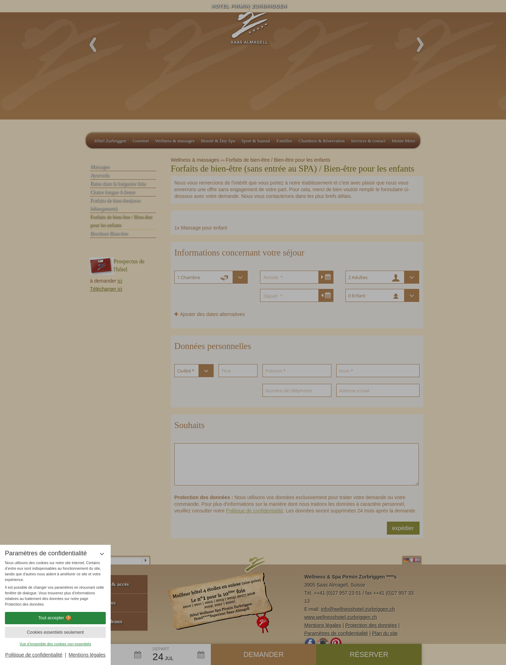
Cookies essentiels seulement (55, 632)
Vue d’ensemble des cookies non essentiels (55, 644)
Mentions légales (87, 655)
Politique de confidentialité (34, 655)
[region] (55, 583)
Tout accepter (55, 618)
